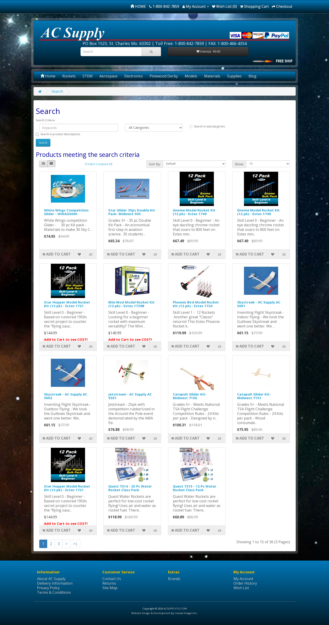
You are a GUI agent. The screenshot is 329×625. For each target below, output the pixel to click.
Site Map (109, 587)
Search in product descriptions (58, 134)
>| (75, 543)
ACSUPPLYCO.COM (175, 608)
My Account (243, 578)
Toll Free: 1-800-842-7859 (179, 43)
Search (57, 91)
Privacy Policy (48, 587)
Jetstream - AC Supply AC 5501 (130, 396)
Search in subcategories (207, 126)
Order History (245, 583)
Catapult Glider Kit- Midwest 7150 (190, 396)
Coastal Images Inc (186, 613)
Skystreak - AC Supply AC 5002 (65, 396)
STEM (88, 76)
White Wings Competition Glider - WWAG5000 (66, 212)
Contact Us (111, 578)
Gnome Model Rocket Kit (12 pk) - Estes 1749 (194, 212)
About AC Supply (51, 578)
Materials (212, 76)
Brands (174, 578)
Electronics (133, 76)
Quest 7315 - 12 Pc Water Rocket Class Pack (194, 488)
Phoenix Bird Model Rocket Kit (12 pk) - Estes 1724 (196, 304)
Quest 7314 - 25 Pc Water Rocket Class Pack (130, 488)
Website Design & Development (150, 613)
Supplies (234, 76)
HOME (138, 6)
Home (48, 76)
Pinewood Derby (164, 76)
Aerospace (108, 76)
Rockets (69, 76)
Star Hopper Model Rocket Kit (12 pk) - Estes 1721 (67, 304)
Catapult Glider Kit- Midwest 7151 (254, 396)
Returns (109, 583)
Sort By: (155, 164)
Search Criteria (45, 120)
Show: (239, 164)
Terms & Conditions (54, 592)
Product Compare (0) (98, 164)
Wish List (241, 587)
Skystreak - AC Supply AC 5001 (258, 304)
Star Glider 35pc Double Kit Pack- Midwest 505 (131, 212)
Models (191, 76)
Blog (252, 76)
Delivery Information (55, 583)
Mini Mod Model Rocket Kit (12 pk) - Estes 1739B (131, 304)
